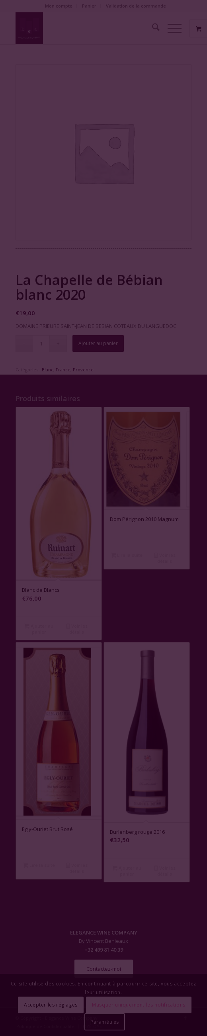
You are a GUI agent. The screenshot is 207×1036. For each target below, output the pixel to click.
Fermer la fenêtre (103, 563)
